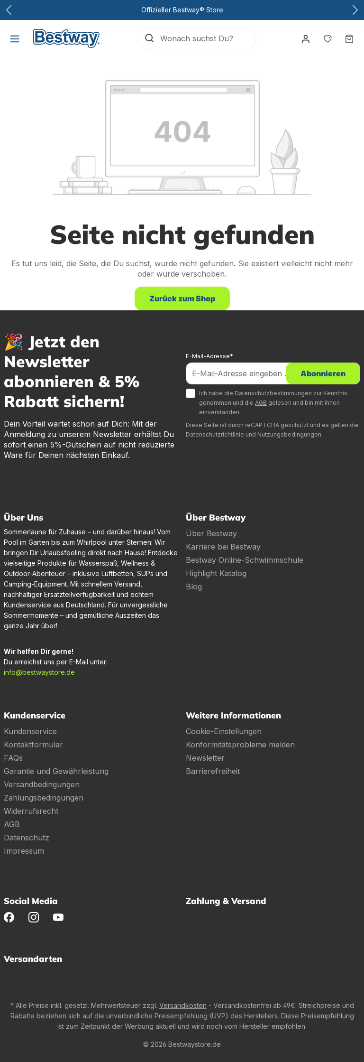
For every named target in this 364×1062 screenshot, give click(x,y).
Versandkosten (183, 1005)
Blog (194, 586)
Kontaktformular (33, 744)
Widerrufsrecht (31, 811)
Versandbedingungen (42, 784)
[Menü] (15, 38)
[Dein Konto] (306, 38)
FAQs (13, 758)
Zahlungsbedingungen (43, 797)
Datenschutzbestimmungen (273, 393)
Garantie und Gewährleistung (56, 771)
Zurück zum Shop (182, 298)
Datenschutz (26, 837)
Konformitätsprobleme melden (240, 744)
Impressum (24, 851)
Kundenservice (30, 731)
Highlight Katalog (216, 573)
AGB (261, 402)
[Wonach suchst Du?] (208, 38)
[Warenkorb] (349, 38)
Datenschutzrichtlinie (215, 434)
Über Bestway (211, 533)
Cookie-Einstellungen (224, 731)
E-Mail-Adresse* (209, 356)
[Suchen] (149, 38)
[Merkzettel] (327, 38)
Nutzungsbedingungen (289, 434)
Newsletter (205, 758)
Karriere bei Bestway (223, 546)
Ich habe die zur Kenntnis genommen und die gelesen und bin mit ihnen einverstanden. (273, 403)
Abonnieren (323, 373)
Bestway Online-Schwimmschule (244, 560)
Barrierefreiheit (213, 771)
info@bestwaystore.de (39, 672)
